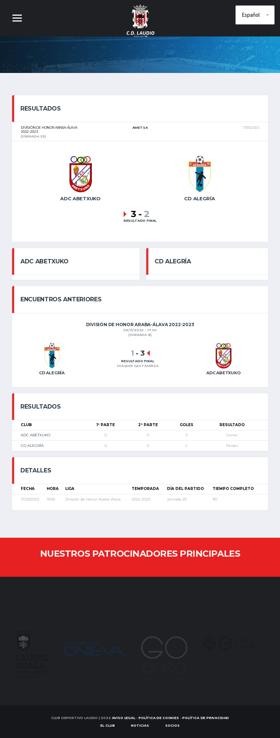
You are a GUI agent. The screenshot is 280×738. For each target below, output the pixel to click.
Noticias (140, 725)
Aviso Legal (123, 718)
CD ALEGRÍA (32, 445)
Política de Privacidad (205, 718)
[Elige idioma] (255, 14)
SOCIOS (172, 725)
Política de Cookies (159, 718)
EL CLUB (107, 725)
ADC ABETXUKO (35, 435)
